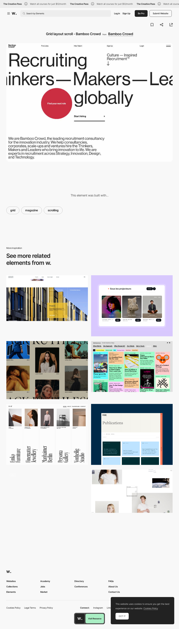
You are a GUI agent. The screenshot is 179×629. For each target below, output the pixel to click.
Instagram (98, 607)
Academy (45, 581)
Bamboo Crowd (120, 34)
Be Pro (141, 13)
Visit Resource (94, 618)
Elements (11, 592)
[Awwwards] (14, 13)
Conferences (81, 586)
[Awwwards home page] (80, 618)
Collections (12, 586)
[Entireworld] (132, 491)
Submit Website (160, 13)
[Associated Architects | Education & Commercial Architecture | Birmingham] (47, 298)
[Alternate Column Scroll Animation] (47, 370)
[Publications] (132, 434)
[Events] (132, 305)
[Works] (47, 434)
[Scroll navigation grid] (47, 499)
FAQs (111, 581)
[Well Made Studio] (132, 366)
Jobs (42, 586)
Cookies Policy (13, 607)
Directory (79, 581)
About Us (113, 586)
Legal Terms (30, 607)
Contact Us (114, 592)
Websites (11, 581)
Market (43, 592)
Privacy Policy (46, 607)
